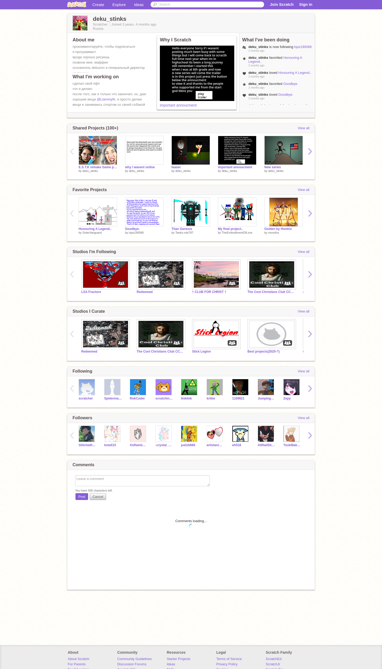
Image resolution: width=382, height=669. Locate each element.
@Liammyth (106, 99)
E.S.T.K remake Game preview (98, 167)
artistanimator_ (215, 445)
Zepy (287, 398)
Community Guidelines (134, 659)
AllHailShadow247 (266, 445)
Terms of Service (229, 659)
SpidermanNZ (113, 398)
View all (303, 128)
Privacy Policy (227, 664)
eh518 (236, 445)
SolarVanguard (92, 232)
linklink (186, 398)
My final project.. (230, 229)
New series (272, 167)
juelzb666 (188, 445)
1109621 (238, 398)
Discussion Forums (131, 664)
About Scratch (78, 659)
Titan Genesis (181, 229)
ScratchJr (273, 664)
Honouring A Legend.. (294, 73)
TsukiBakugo (292, 445)
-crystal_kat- (164, 445)
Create (98, 4)
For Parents (77, 664)
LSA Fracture (91, 292)
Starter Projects (178, 659)
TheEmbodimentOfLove (237, 232)
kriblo (211, 398)
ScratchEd (273, 659)
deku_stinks (90, 170)
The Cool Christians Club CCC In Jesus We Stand (271, 292)
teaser (176, 167)
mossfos (273, 232)
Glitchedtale (87, 445)
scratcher (86, 398)
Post (81, 497)
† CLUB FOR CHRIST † (209, 292)
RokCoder (137, 398)
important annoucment (178, 105)
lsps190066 (303, 47)
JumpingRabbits (266, 398)
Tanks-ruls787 (184, 232)
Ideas (139, 4)
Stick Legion (201, 351)
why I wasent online (140, 167)
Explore (119, 4)
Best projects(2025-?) (263, 351)
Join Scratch (282, 4)
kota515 (110, 445)
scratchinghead (164, 398)
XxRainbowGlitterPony (138, 445)
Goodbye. (290, 84)
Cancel (98, 497)
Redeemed (145, 292)
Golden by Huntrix (278, 229)
